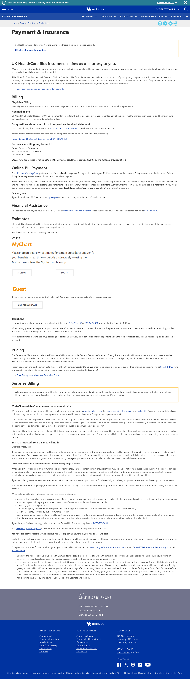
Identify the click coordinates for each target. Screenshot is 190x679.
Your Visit (43, 652)
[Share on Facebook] (160, 23)
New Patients (45, 642)
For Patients (87, 17)
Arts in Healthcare (84, 636)
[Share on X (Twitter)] (165, 23)
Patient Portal (177, 17)
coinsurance (126, 411)
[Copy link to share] (175, 23)
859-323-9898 (150, 211)
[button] (8, 9)
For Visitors (106, 17)
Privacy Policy (45, 649)
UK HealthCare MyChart (27, 173)
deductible (142, 411)
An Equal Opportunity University (73, 673)
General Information (49, 639)
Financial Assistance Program (77, 211)
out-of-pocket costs (92, 411)
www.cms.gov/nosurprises (28, 529)
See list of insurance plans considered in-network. (40, 89)
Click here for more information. (30, 50)
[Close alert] (185, 2)
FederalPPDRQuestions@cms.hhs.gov (150, 548)
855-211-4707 (75, 323)
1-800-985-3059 (100, 523)
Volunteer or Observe (86, 649)
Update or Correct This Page (168, 673)
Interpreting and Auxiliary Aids (107, 673)
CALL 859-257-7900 (89, 611)
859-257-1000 (123, 649)
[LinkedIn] (140, 665)
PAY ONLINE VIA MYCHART (93, 607)
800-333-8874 (123, 653)
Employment (82, 642)
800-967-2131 (72, 129)
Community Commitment (88, 639)
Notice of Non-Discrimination (138, 673)
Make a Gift (81, 652)
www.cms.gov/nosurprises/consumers (108, 548)
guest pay (53, 198)
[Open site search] (186, 9)
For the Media (83, 646)
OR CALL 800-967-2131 (91, 615)
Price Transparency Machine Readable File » (38, 375)
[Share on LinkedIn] (170, 23)
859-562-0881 (91, 323)
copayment (113, 411)
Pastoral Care (126, 17)
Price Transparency (48, 646)
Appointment (45, 636)
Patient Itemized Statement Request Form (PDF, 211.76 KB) (39, 139)
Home (14, 23)
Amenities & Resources (152, 17)
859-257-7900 (56, 129)
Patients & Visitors (28, 23)
